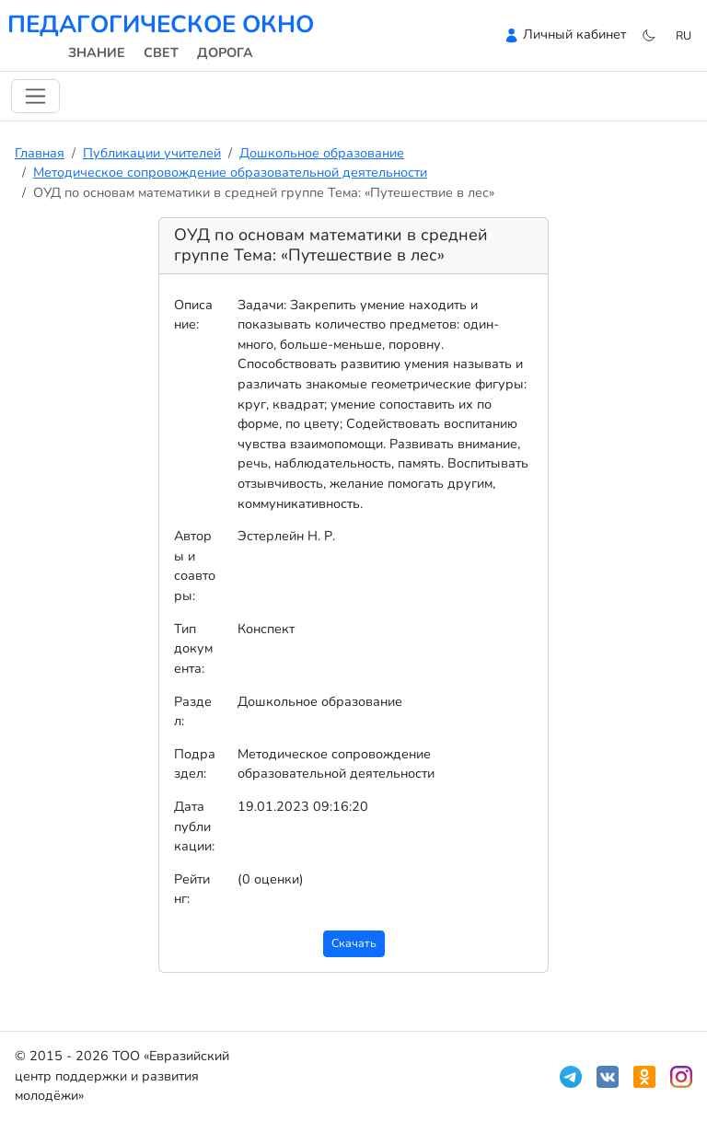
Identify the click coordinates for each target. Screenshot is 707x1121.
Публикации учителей (152, 153)
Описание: (193, 314)
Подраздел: (194, 764)
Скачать (354, 943)
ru (683, 35)
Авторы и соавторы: (194, 565)
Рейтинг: (192, 889)
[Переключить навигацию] (35, 96)
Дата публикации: (194, 826)
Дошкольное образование (321, 153)
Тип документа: (193, 648)
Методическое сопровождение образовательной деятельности (230, 172)
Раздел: (193, 711)
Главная (39, 153)
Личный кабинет (574, 34)
